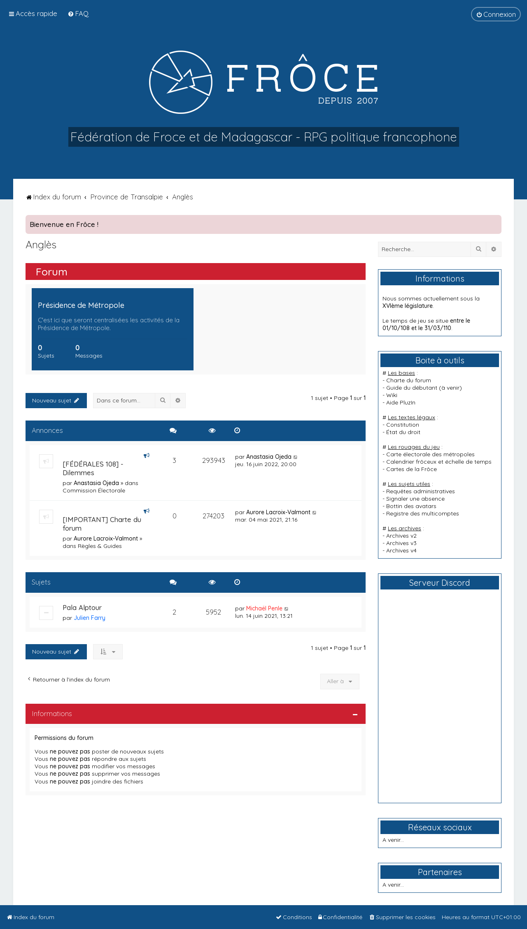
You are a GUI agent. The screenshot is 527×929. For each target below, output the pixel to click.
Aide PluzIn (400, 402)
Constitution (402, 424)
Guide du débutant (411, 387)
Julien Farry (89, 618)
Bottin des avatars (411, 506)
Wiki (391, 395)
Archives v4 (401, 550)
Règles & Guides (100, 546)
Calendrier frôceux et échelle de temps (439, 461)
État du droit (403, 432)
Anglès (41, 244)
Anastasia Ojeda (96, 483)
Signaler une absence (415, 498)
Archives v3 (401, 543)
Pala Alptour (82, 607)
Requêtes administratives (420, 491)
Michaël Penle (264, 608)
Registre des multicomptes (422, 513)
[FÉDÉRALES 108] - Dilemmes (93, 468)
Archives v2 (401, 535)
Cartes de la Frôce (411, 469)
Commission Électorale (94, 490)
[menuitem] (78, 13)
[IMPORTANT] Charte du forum (102, 523)
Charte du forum (408, 380)
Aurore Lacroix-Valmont (106, 538)
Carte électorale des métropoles (430, 454)
